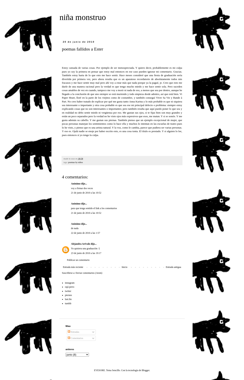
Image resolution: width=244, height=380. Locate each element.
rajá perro (69, 286)
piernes (68, 295)
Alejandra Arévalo (80, 243)
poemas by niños (75, 162)
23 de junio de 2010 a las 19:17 (86, 253)
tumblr (68, 303)
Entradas (73, 332)
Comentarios (75, 338)
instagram (69, 282)
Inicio (124, 267)
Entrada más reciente (73, 267)
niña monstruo (82, 17)
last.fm (68, 299)
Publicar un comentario (78, 260)
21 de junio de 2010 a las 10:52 (86, 192)
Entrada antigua (173, 267)
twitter (68, 291)
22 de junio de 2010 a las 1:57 (85, 233)
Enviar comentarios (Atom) (89, 273)
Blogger (145, 370)
